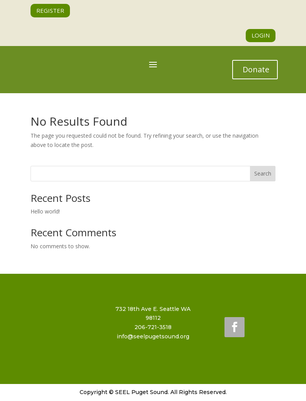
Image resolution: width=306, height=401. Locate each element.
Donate (256, 69)
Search (262, 173)
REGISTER (50, 10)
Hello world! (45, 211)
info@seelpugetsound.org (153, 336)
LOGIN (261, 35)
